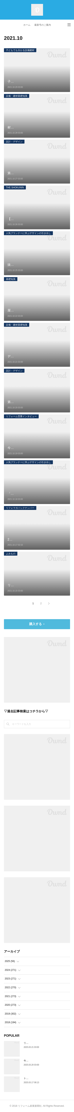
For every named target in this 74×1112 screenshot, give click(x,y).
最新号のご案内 (42, 25)
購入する (35, 624)
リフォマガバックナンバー (20, 508)
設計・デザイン (14, 141)
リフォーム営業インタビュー (21, 416)
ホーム (26, 25)
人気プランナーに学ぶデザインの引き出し (28, 233)
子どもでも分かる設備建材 (20, 50)
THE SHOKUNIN (15, 187)
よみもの (10, 553)
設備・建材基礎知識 (16, 96)
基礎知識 (10, 279)
